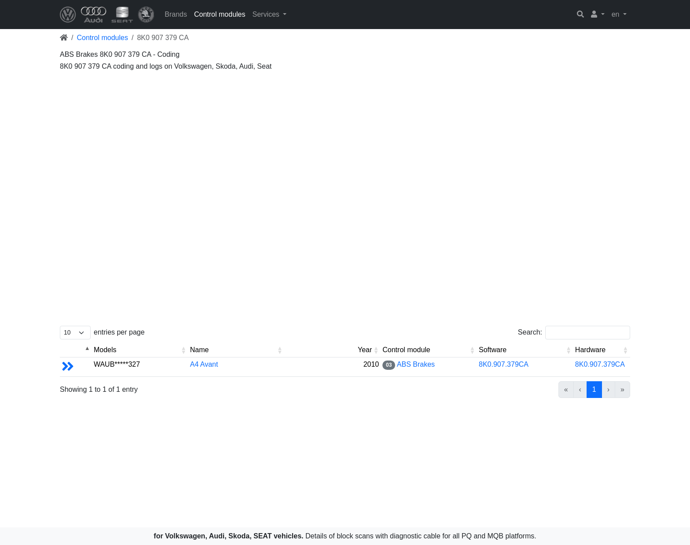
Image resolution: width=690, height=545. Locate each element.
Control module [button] (406, 350)
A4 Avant (204, 364)
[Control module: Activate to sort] (429, 350)
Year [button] (365, 350)
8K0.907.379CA (504, 364)
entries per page (119, 332)
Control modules (220, 14)
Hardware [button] (590, 350)
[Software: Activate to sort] (525, 350)
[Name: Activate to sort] (236, 350)
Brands (176, 14)
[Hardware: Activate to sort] (601, 350)
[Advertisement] (324, 136)
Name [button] (199, 350)
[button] (597, 14)
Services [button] (266, 14)
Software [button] (492, 350)
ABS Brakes (416, 364)
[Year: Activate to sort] (332, 350)
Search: (530, 332)
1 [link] (594, 389)
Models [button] (105, 350)
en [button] (616, 14)
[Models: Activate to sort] (140, 350)
